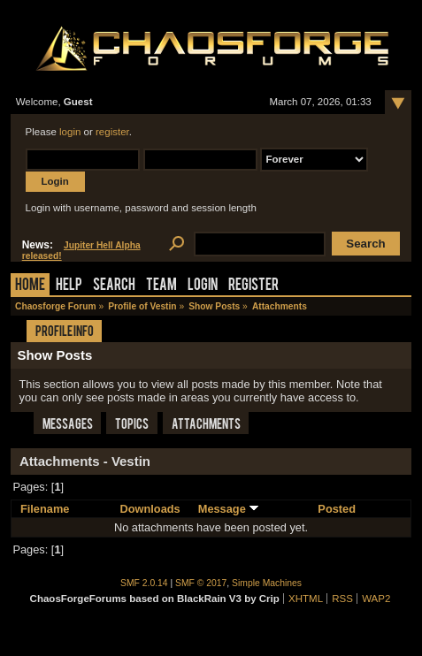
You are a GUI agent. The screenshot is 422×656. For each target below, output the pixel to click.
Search (114, 286)
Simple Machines (267, 583)
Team (161, 286)
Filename (44, 508)
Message (229, 508)
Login (203, 286)
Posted (337, 508)
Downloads (149, 508)
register (112, 131)
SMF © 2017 (200, 583)
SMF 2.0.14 (144, 583)
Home (30, 286)
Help (69, 286)
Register (253, 286)
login (70, 131)
